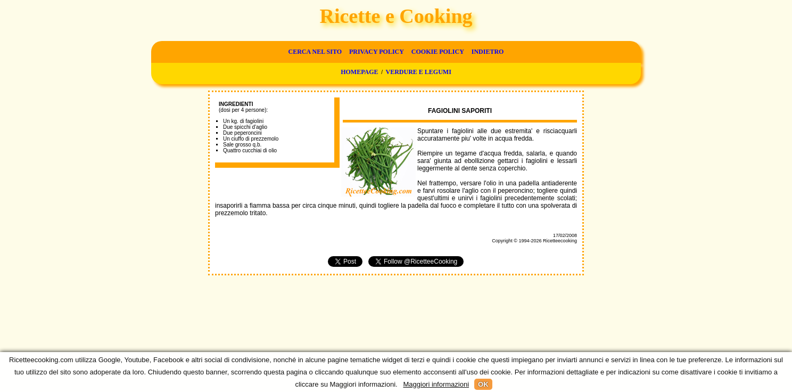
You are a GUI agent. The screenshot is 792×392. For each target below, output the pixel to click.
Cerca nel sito (315, 51)
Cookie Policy (437, 51)
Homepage (359, 72)
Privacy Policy (376, 51)
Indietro (488, 51)
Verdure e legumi (418, 72)
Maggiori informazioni (436, 384)
